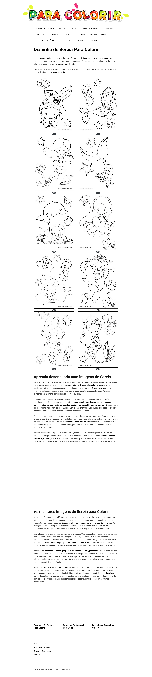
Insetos (51, 28)
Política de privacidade (43, 647)
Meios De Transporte (98, 34)
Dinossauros (40, 34)
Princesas (109, 28)
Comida (73, 28)
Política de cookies (41, 644)
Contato (94, 40)
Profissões (51, 40)
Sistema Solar (55, 34)
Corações (68, 34)
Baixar (54, 134)
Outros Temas (79, 40)
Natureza (39, 40)
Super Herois (65, 40)
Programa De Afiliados (42, 651)
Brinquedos (81, 34)
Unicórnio (62, 28)
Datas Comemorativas (91, 28)
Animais (39, 28)
